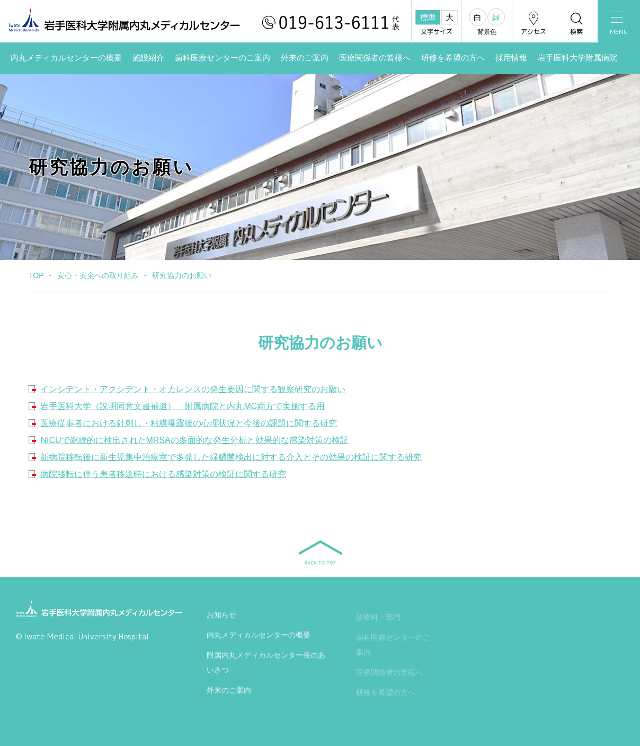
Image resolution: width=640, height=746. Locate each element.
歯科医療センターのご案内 (222, 58)
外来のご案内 (304, 58)
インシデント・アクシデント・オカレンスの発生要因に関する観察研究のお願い (192, 389)
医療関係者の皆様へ (375, 58)
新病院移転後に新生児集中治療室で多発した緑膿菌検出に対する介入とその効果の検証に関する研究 (231, 457)
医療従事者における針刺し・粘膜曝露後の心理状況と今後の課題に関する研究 (188, 423)
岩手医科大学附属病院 (577, 58)
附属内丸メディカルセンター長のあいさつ (266, 664)
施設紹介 (148, 58)
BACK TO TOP (320, 552)
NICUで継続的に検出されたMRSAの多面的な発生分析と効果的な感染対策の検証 (194, 440)
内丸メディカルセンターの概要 (66, 58)
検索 (576, 23)
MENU (619, 24)
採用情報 (511, 58)
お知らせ (221, 617)
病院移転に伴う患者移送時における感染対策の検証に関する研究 (163, 474)
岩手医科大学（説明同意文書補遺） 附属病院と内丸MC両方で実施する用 (182, 406)
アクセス (533, 23)
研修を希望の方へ (453, 58)
